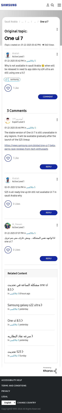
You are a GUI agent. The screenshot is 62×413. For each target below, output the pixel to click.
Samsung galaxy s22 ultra (24, 305)
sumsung (14, 79)
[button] (52, 54)
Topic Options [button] (52, 29)
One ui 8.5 (14, 320)
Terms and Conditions (13, 385)
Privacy (5, 391)
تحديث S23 (14, 351)
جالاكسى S (31, 61)
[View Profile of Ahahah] (15, 53)
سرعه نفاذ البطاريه (19, 336)
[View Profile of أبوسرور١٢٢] (17, 119)
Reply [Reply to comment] (49, 166)
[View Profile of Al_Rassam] (17, 224)
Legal (4, 396)
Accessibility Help (11, 380)
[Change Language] (8, 402)
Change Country (26, 402)
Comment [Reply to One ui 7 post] (48, 96)
